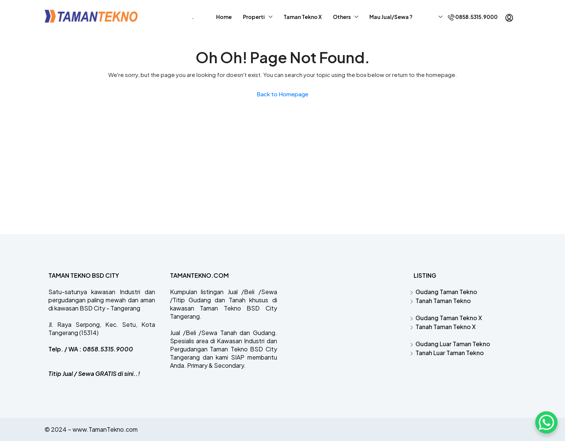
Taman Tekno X (302, 16)
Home (224, 16)
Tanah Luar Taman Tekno (449, 353)
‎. (193, 16)
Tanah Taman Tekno (443, 301)
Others (342, 16)
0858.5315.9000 (473, 16)
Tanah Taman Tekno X (445, 327)
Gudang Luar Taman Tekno (452, 344)
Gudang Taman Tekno (446, 292)
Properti (254, 16)
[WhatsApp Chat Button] (546, 422)
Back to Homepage (282, 93)
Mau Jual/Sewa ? (390, 16)
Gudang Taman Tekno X (448, 318)
